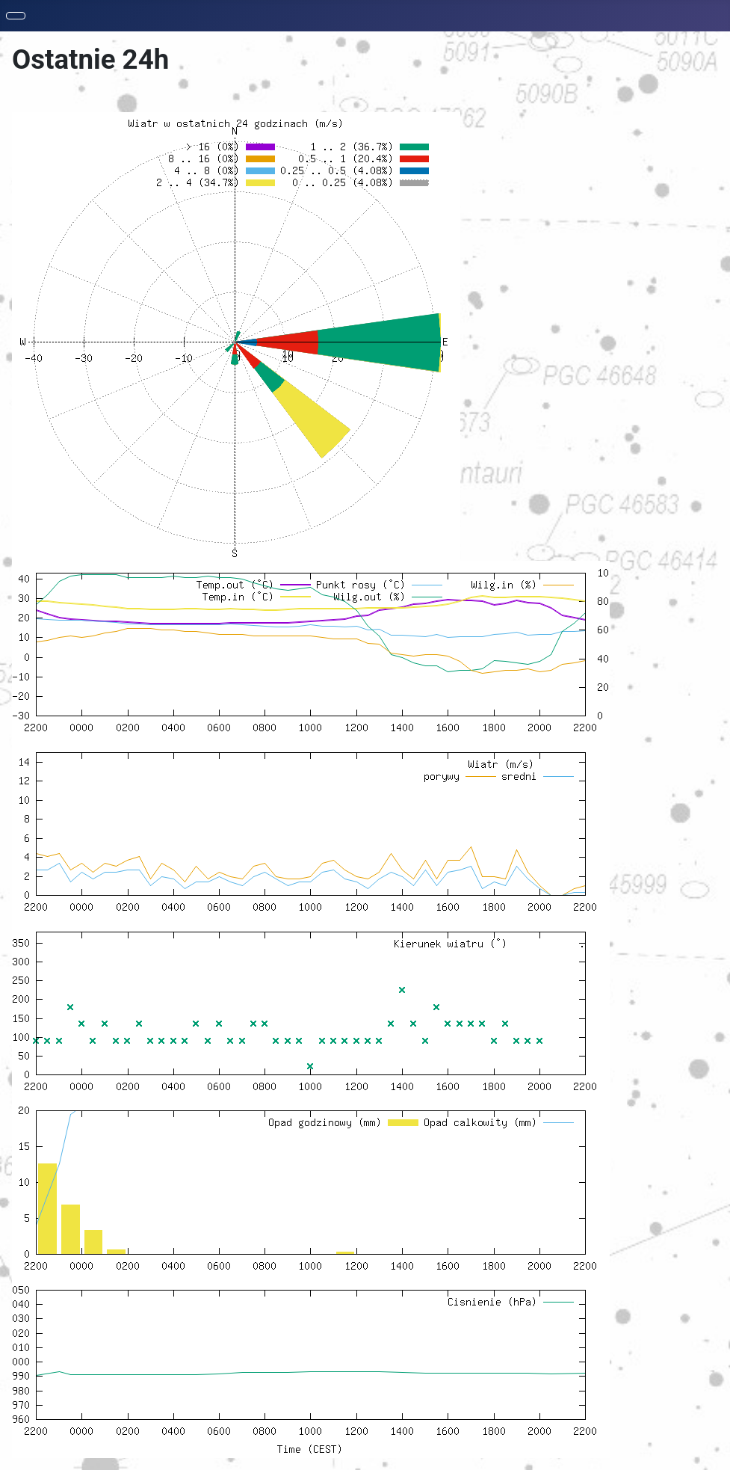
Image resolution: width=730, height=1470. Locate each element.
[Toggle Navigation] (15, 15)
